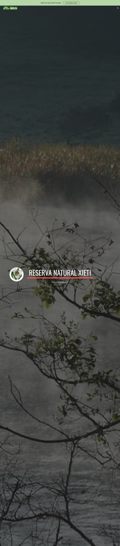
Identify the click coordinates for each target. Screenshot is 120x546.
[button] (118, 8)
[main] (60, 273)
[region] (60, 3)
